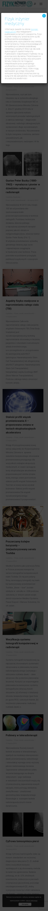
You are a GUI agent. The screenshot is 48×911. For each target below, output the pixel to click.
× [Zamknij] (44, 15)
